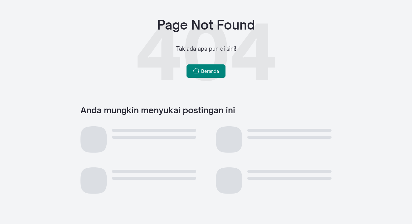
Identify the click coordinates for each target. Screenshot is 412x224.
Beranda (206, 71)
